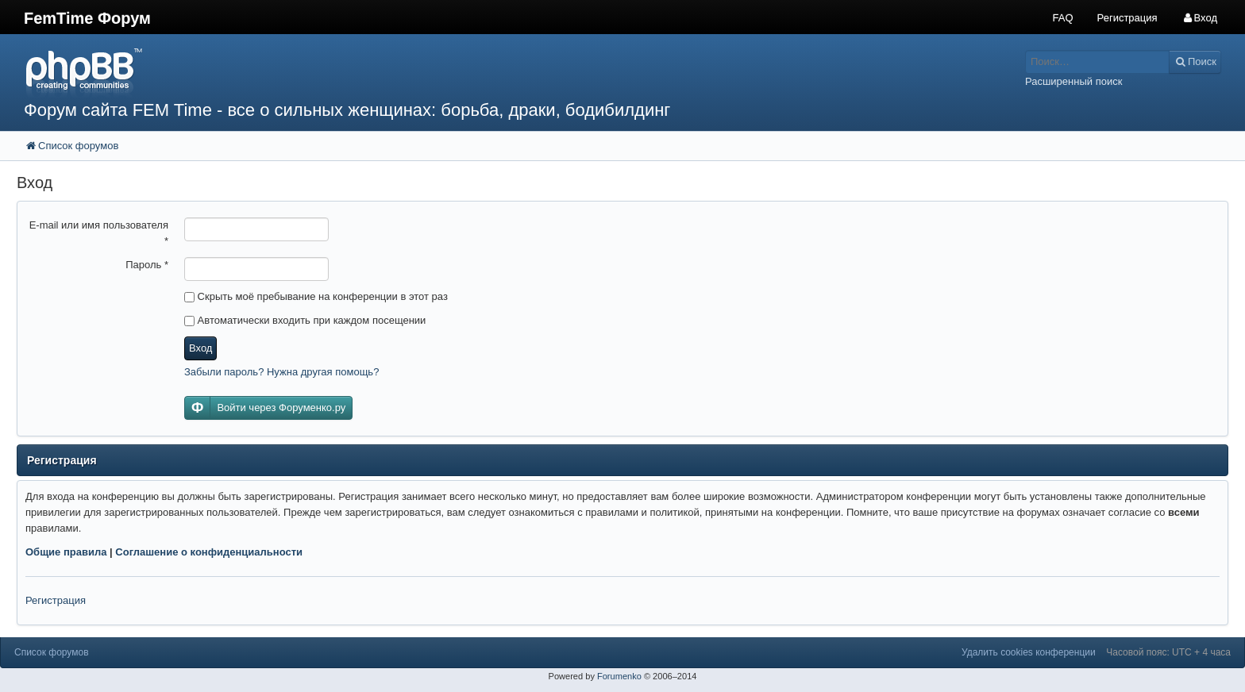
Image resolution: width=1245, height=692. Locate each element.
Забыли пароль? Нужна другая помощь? (281, 372)
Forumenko (619, 676)
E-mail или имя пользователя (98, 233)
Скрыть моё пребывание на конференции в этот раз (316, 296)
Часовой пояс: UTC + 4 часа (1168, 652)
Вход (200, 348)
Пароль (146, 265)
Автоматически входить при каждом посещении (305, 320)
